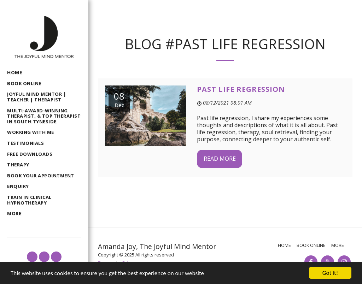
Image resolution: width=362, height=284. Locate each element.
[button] (32, 257)
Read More (220, 158)
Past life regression (241, 89)
